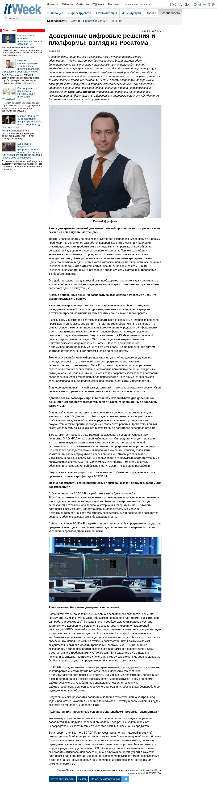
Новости (53, 4)
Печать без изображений (105, 779)
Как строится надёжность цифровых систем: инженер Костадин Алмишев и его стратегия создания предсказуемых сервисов (22, 150)
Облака (151, 13)
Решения (116, 20)
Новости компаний (95, 20)
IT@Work (98, 4)
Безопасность (11, 18)
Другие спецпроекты (62, 779)
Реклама (113, 4)
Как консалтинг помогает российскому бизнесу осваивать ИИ (29, 39)
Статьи (75, 20)
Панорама (9, 30)
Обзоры (67, 4)
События (82, 4)
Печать (82, 779)
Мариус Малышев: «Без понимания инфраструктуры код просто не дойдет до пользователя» (21, 122)
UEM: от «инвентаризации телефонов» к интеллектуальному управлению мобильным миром (21, 66)
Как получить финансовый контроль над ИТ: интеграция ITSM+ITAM (19, 94)
